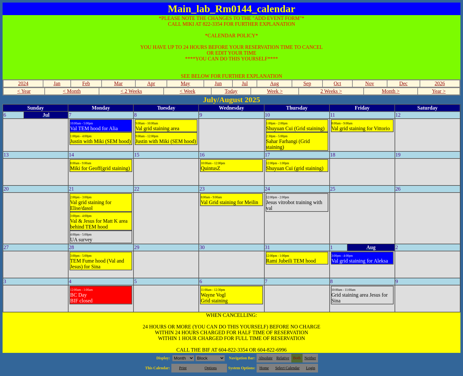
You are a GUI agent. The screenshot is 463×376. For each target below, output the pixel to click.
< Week (187, 91)
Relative (283, 358)
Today (231, 91)
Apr (151, 83)
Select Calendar (287, 368)
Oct (337, 83)
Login (310, 368)
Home (264, 368)
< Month (72, 91)
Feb (86, 83)
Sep (307, 83)
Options (210, 368)
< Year (24, 91)
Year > (439, 91)
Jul (245, 83)
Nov (369, 83)
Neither (310, 358)
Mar (118, 83)
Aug (274, 83)
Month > (391, 91)
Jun (218, 83)
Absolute (265, 358)
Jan (57, 83)
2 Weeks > (331, 91)
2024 (23, 83)
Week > (275, 91)
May (185, 83)
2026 (440, 83)
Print (182, 368)
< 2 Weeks (131, 91)
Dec (403, 83)
